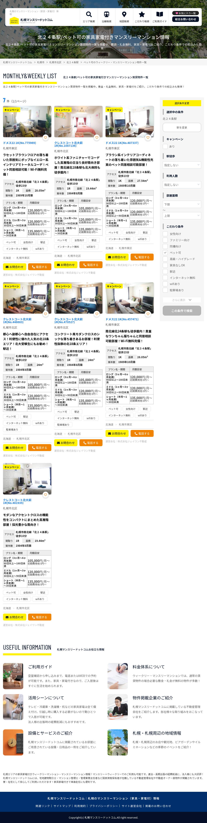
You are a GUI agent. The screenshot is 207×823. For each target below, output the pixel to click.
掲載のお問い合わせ (158, 806)
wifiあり (175, 284)
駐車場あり (177, 290)
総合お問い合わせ (185, 19)
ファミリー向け (180, 240)
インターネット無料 (182, 278)
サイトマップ (62, 806)
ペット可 (175, 253)
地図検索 (124, 21)
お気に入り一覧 (187, 13)
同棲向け (175, 246)
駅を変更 (182, 127)
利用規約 (80, 806)
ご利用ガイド (159, 21)
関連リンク (43, 806)
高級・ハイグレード (182, 259)
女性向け (175, 234)
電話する (41, 267)
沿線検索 (106, 21)
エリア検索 (89, 21)
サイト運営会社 (132, 806)
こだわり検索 (142, 21)
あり (172, 146)
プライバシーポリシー (103, 806)
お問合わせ (16, 267)
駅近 (172, 271)
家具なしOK (177, 265)
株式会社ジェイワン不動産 (29, 274)
